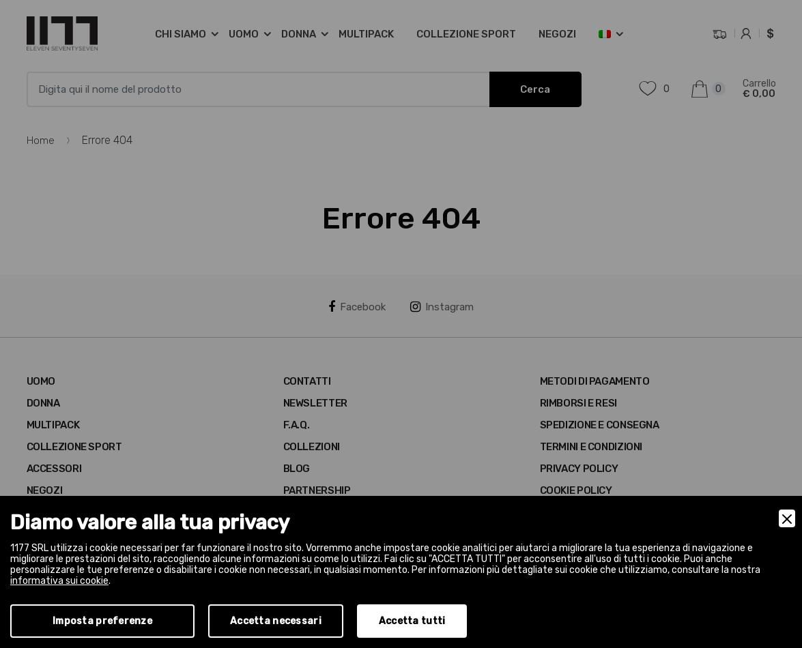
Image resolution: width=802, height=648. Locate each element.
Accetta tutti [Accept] (412, 621)
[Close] (787, 518)
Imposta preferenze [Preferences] (102, 621)
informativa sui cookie (59, 581)
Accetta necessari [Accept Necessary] (275, 621)
